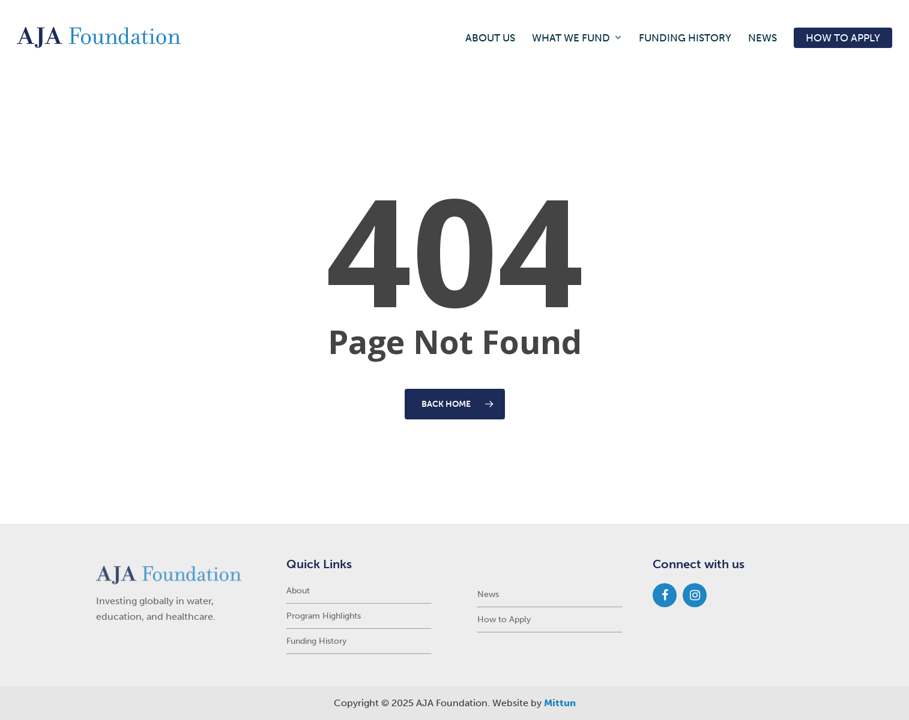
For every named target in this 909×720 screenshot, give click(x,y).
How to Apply (504, 619)
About (298, 591)
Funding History (316, 641)
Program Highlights (323, 616)
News (488, 594)
